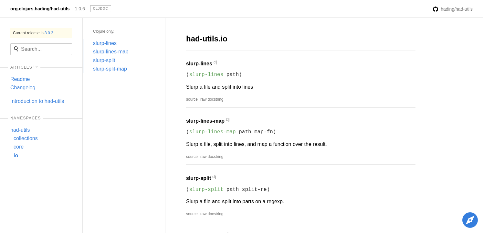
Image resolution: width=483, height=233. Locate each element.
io (16, 155)
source (192, 99)
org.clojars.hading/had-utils (40, 8)
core (19, 147)
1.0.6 (80, 8)
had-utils (20, 130)
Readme (20, 79)
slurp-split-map (110, 69)
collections (26, 138)
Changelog (22, 87)
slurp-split (104, 60)
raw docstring (211, 99)
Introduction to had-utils (37, 101)
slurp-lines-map (110, 51)
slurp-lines (105, 43)
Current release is (33, 33)
